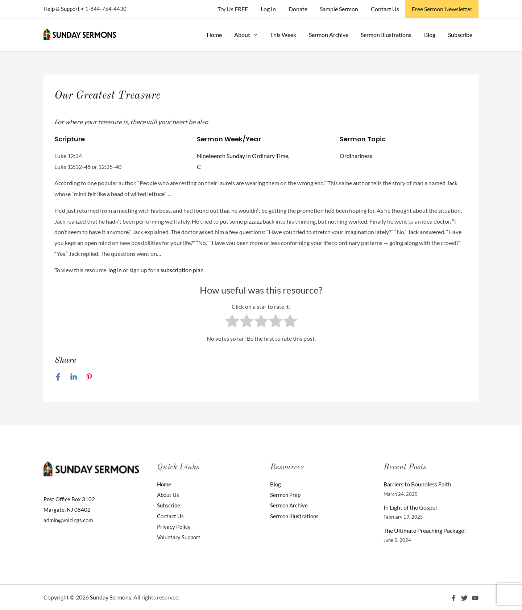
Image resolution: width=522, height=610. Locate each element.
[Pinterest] (89, 377)
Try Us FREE (238, 8)
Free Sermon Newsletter (442, 8)
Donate (301, 8)
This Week (287, 34)
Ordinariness (356, 155)
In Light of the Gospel (410, 507)
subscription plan (182, 269)
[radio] (232, 322)
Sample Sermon (341, 8)
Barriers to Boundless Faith (417, 484)
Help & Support (62, 8)
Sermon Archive (332, 34)
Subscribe (460, 34)
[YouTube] (475, 598)
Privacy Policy (174, 527)
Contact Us (386, 8)
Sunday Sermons (110, 597)
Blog (431, 34)
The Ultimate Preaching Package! (425, 530)
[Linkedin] (73, 377)
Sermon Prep (286, 494)
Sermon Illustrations (388, 34)
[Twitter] (464, 598)
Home (220, 34)
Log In (272, 8)
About (248, 34)
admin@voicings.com (70, 520)
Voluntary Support (180, 537)
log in (115, 269)
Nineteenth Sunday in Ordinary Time (242, 155)
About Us (169, 494)
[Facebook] (58, 377)
